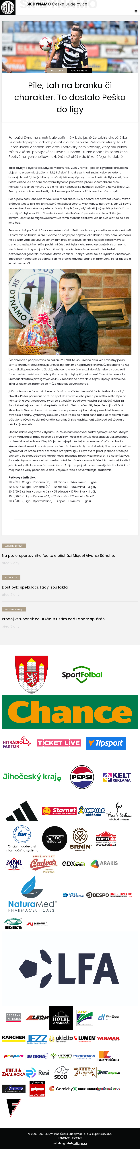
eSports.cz (98, 1134)
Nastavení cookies (70, 1138)
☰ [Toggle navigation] (136, 11)
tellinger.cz (80, 1143)
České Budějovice (56, 4)
